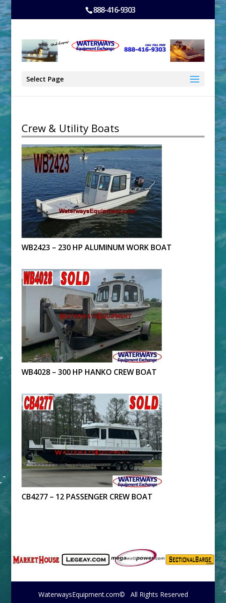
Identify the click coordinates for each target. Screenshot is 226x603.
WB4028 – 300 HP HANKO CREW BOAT (89, 372)
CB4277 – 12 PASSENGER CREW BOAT (87, 496)
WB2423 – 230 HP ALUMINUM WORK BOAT (97, 247)
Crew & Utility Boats (70, 128)
